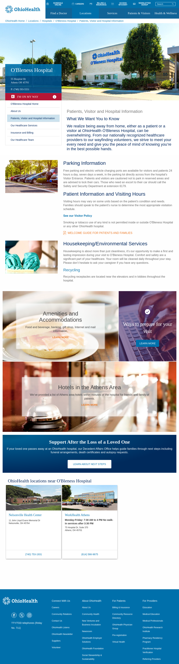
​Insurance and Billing (22, 132)
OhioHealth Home (15, 20)
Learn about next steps (89, 464)
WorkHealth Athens (77, 515)
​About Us (16, 111)
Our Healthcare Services (24, 125)
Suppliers (56, 641)
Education (147, 607)
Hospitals (47, 20)
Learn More (147, 343)
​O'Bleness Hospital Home (24, 103)
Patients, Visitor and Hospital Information (33, 118)
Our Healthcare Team (22, 139)
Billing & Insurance (121, 607)
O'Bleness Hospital (65, 20)
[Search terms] (165, 4)
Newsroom (87, 631)
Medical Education (151, 614)
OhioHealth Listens (60, 627)
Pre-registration (119, 635)
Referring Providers (152, 659)
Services (112, 13)
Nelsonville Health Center (25, 515)
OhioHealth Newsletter (62, 634)
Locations (85, 13)
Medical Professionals (153, 621)
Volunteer (56, 647)
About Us (86, 607)
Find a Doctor (59, 13)
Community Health (90, 614)
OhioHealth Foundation (92, 648)
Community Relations (62, 614)
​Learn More (60, 337)
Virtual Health (118, 642)
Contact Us (57, 621)
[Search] (173, 3)
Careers (55, 607)
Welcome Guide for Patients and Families (100, 232)
